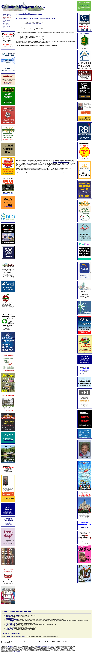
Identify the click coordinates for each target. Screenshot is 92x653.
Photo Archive (6, 25)
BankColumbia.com (84, 47)
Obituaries (28, 163)
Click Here (84, 527)
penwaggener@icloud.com (34, 23)
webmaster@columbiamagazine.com (45, 646)
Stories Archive (6, 26)
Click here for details (8, 83)
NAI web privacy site (16, 651)
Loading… (46, 101)
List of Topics (6, 23)
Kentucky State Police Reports (61, 162)
